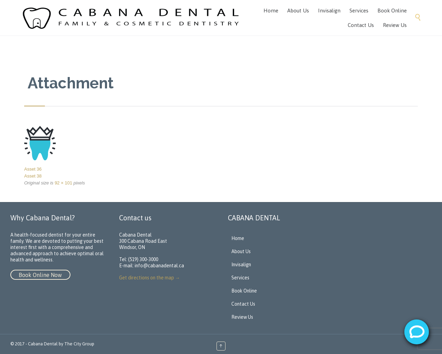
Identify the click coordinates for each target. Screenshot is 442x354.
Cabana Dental (43, 343)
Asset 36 (33, 169)
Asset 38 (33, 176)
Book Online (244, 291)
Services (240, 277)
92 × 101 (63, 182)
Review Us (242, 317)
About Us (241, 251)
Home (237, 238)
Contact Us (243, 304)
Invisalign (241, 264)
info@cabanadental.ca (159, 265)
